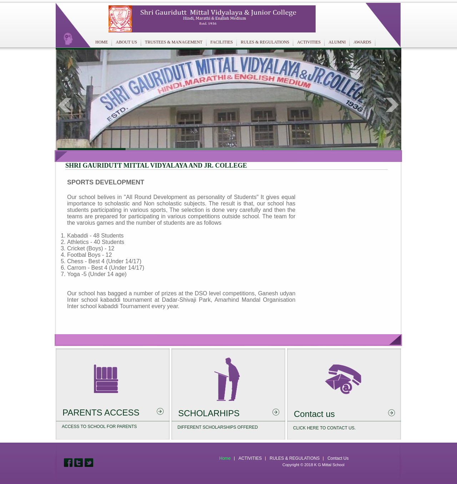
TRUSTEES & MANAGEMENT (173, 42)
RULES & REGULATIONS (265, 42)
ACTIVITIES (309, 42)
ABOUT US (126, 42)
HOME (101, 42)
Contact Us (337, 458)
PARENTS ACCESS (101, 412)
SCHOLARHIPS (209, 413)
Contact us (314, 414)
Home (225, 458)
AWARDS (362, 42)
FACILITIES (221, 42)
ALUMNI (337, 42)
